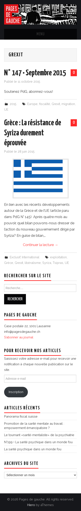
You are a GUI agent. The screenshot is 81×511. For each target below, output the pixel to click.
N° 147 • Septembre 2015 (35, 73)
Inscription (16, 392)
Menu (41, 34)
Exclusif (15, 257)
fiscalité (44, 104)
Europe (32, 104)
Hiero (31, 505)
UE (6, 109)
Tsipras (58, 263)
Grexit (56, 104)
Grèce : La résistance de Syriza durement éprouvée (32, 133)
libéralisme (33, 263)
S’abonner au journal (18, 337)
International (30, 257)
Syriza (46, 263)
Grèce (8, 263)
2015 (13, 104)
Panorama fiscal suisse (21, 416)
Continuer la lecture (40, 245)
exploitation (58, 257)
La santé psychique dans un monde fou (32, 449)
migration (68, 104)
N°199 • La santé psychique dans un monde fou (38, 442)
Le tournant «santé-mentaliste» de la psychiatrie (39, 435)
